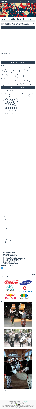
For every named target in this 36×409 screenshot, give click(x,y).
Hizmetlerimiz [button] (27, 1)
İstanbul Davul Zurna (5, 1)
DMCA (18, 403)
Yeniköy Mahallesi (12, 21)
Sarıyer (7, 21)
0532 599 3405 (25, 401)
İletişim (33, 1)
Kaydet (33, 274)
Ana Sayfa (21, 1)
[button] (2, 10)
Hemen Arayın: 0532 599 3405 (18, 27)
